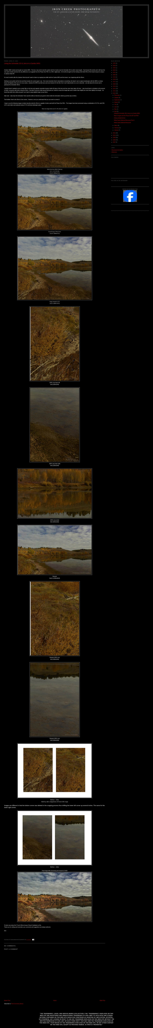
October (116, 97)
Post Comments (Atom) (17, 1003)
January (116, 130)
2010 (114, 135)
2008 (114, 140)
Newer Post (7, 1000)
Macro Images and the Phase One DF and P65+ (126, 115)
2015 (114, 86)
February (116, 127)
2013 (114, 91)
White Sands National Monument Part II (124, 120)
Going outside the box (119, 118)
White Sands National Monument (122, 122)
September (117, 100)
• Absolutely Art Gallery (117, 150)
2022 (114, 70)
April (115, 111)
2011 (114, 133)
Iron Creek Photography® (76, 9)
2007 (114, 142)
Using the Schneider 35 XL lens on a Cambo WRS (22, 63)
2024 (114, 65)
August (116, 102)
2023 (114, 67)
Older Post (102, 1000)
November (117, 95)
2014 (114, 88)
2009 (114, 137)
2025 (114, 63)
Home (54, 1000)
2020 (114, 74)
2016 (114, 84)
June (115, 106)
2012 (114, 93)
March (116, 125)
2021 (114, 72)
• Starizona (114, 152)
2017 (114, 81)
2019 (114, 77)
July (115, 104)
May (115, 109)
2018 (114, 79)
